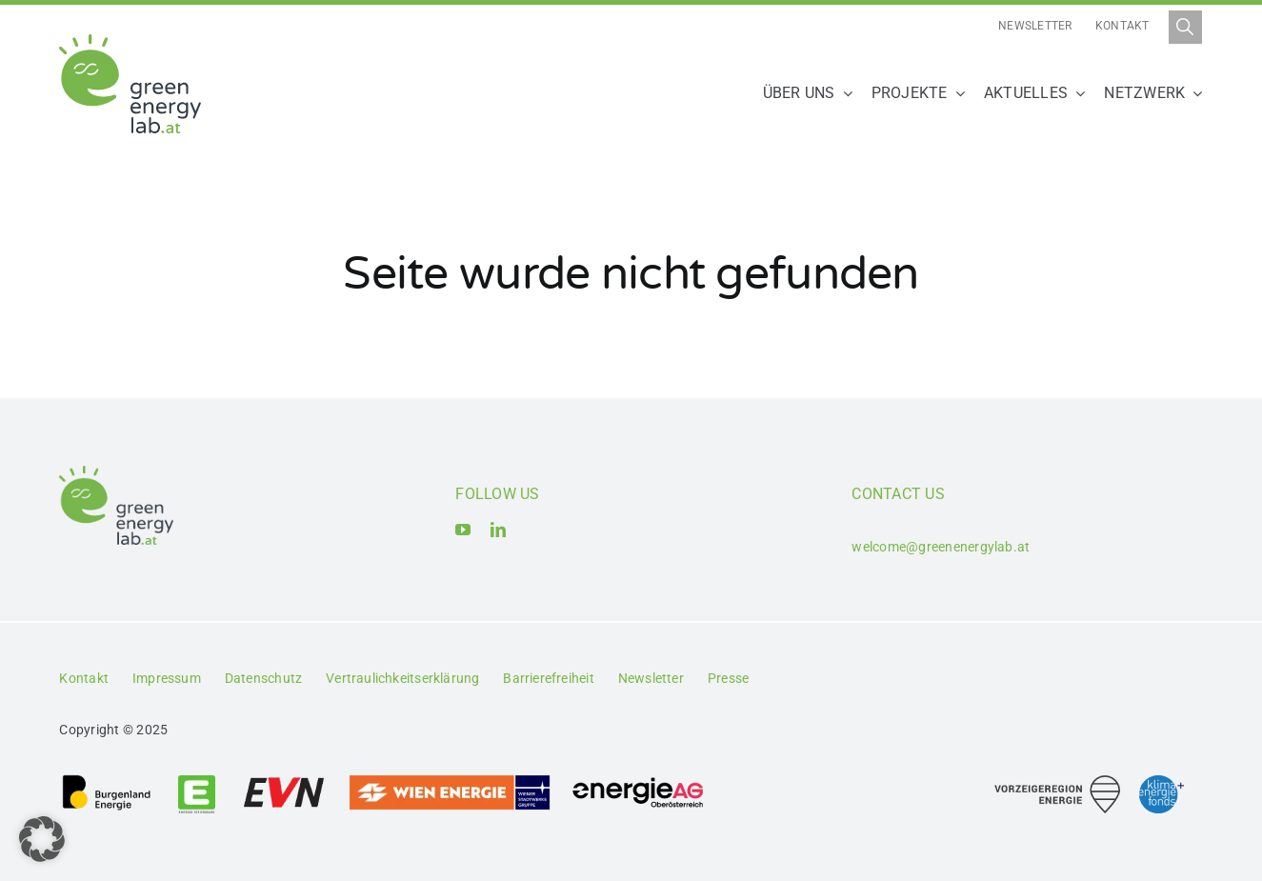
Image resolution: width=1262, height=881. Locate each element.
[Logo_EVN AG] (284, 780)
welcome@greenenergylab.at (940, 546)
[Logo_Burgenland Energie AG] (106, 780)
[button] (42, 839)
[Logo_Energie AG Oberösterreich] (638, 780)
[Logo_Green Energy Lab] (130, 41)
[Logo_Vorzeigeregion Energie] (1057, 782)
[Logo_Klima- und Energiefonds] (1161, 782)
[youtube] (463, 529)
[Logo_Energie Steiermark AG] (196, 780)
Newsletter (1035, 25)
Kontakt (1122, 25)
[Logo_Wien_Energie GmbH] (449, 780)
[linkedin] (498, 529)
